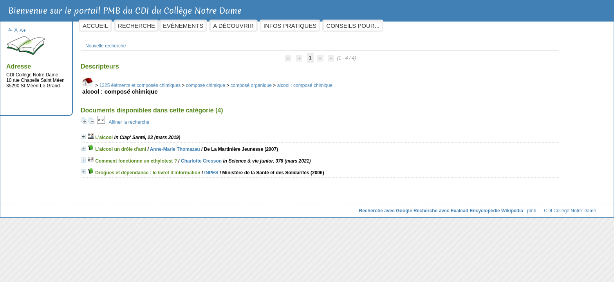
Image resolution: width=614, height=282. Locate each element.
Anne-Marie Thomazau (238, 145)
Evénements (246, 25)
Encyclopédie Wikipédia (433, 207)
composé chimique (268, 81)
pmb (468, 207)
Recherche (199, 25)
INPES (274, 169)
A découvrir (296, 25)
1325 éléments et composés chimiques (202, 81)
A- (73, 26)
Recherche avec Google (322, 207)
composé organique (313, 81)
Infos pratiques (352, 25)
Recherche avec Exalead (377, 207)
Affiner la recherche (192, 118)
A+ (85, 26)
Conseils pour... (415, 25)
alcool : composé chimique (367, 81)
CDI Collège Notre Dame (507, 207)
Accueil (158, 25)
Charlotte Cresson (264, 157)
